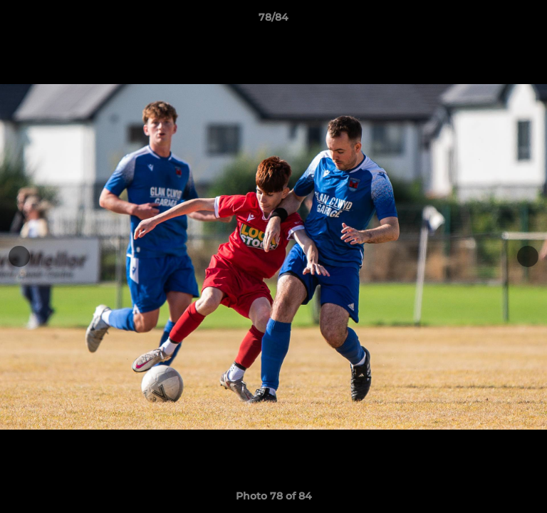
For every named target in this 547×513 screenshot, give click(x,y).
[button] (529, 20)
